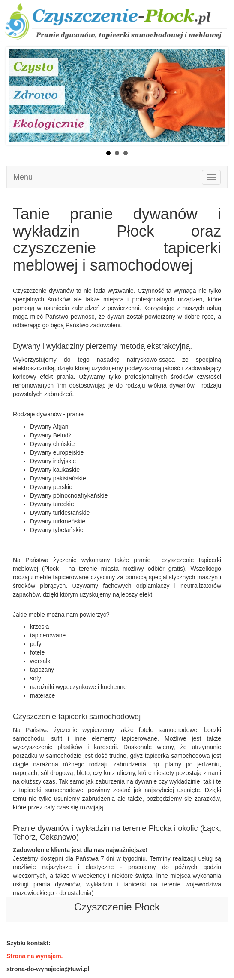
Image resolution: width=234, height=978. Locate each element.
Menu (23, 177)
